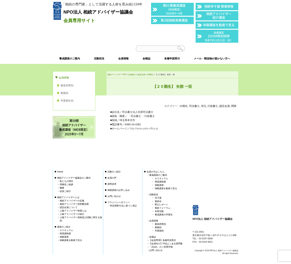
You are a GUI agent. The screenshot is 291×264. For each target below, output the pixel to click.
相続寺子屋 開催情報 (218, 6)
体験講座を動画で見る (219, 24)
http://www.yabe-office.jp (144, 128)
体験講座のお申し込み (118, 190)
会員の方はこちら (155, 171)
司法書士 (194, 106)
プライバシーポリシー (118, 202)
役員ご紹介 (65, 191)
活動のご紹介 (114, 171)
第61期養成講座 (174, 9)
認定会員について (69, 207)
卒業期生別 (67, 100)
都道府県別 (67, 85)
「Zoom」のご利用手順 (161, 247)
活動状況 (153, 194)
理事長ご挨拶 (66, 184)
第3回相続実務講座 (174, 20)
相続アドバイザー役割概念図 (74, 204)
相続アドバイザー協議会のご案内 (74, 178)
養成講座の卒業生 (164, 214)
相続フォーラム (162, 208)
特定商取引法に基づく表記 (123, 205)
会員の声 (111, 178)
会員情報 (64, 77)
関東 (233, 106)
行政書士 (212, 106)
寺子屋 (158, 198)
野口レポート (161, 204)
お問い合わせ (114, 196)
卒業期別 (159, 230)
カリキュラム (66, 230)
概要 (62, 188)
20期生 (184, 106)
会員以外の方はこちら (213, 48)
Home (60, 171)
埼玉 (203, 106)
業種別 (64, 93)
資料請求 (111, 184)
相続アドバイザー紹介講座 (218, 15)
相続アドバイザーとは (68, 197)
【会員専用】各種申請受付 (162, 240)
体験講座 (64, 237)
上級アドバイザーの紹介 (72, 214)
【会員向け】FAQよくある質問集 (166, 243)
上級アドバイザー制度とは (73, 210)
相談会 (158, 201)
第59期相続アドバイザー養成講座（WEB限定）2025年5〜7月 (74, 127)
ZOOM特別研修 (219, 36)
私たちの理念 (66, 181)
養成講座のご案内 (158, 175)
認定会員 (224, 106)
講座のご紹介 (64, 227)
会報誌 (152, 237)
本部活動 (159, 211)
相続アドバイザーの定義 (72, 200)
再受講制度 (65, 233)
